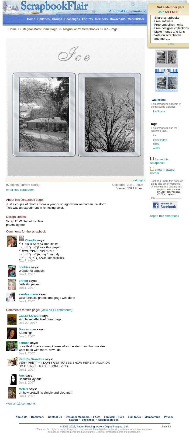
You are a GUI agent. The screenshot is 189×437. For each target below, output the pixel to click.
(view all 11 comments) (56, 310)
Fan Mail (109, 417)
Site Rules (88, 419)
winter (156, 148)
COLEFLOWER (30, 315)
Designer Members (77, 417)
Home (31, 19)
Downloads (118, 19)
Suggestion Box (108, 419)
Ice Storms (159, 111)
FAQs (96, 417)
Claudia (30, 240)
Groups (57, 19)
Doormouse (27, 329)
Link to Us (134, 417)
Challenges (72, 19)
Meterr (24, 389)
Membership (152, 417)
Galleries (43, 19)
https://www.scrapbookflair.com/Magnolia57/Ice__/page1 (165, 197)
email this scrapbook (20, 189)
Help (121, 417)
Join (161, 12)
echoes (24, 343)
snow (155, 143)
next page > (138, 180)
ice (154, 135)
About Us (21, 417)
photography (159, 139)
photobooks (134, 432)
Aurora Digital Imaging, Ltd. (112, 426)
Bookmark (37, 417)
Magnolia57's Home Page (40, 29)
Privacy (169, 417)
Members (101, 19)
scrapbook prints (114, 432)
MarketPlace (136, 19)
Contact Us (55, 417)
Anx (21, 375)
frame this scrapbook (159, 161)
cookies (24, 267)
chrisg (23, 280)
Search (73, 419)
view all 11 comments (21, 403)
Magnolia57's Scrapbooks (81, 29)
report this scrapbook (164, 221)
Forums (87, 19)
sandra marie (28, 294)
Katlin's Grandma (31, 359)
